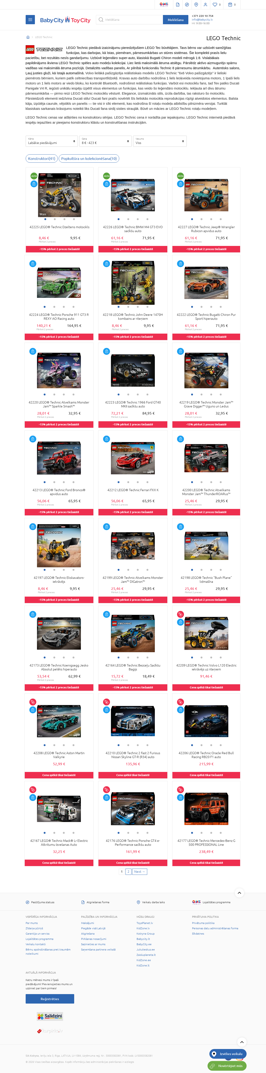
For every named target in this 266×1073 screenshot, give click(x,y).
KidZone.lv (143, 928)
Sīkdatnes (198, 933)
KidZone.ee (144, 960)
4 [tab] (74, 219)
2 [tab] (55, 219)
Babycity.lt (143, 939)
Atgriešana (88, 933)
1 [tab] (45, 219)
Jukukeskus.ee (146, 949)
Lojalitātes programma (39, 939)
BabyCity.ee (144, 944)
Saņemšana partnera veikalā (98, 949)
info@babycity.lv (202, 19)
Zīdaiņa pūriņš (34, 928)
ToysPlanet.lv (145, 923)
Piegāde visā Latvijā (93, 928)
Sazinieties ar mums (93, 944)
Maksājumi (87, 923)
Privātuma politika (203, 923)
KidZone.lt (143, 965)
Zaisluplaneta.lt (146, 954)
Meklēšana (175, 20)
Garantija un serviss (37, 933)
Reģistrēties (50, 999)
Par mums (32, 923)
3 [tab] (64, 219)
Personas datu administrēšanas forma (215, 928)
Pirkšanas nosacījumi (93, 939)
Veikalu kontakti (36, 944)
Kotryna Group (146, 933)
